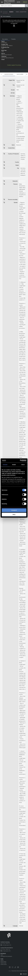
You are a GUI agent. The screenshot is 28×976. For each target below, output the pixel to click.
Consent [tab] (5, 464)
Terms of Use (3, 963)
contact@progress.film (6, 945)
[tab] (5, 39)
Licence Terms (4, 964)
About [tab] (23, 464)
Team (2, 955)
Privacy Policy (3, 961)
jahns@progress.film (6, 951)
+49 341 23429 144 (5, 949)
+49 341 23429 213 (5, 943)
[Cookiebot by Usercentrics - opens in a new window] (20, 460)
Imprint (2, 960)
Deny (14, 514)
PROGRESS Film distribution (6, 956)
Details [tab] (14, 464)
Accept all (14, 510)
